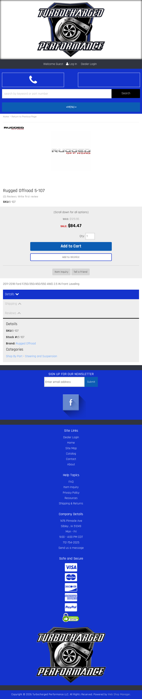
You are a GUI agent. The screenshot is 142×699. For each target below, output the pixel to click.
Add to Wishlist (71, 257)
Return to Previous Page (24, 116)
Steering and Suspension (41, 356)
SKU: (6, 202)
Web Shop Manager (119, 694)
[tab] (71, 107)
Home (6, 116)
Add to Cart (71, 246)
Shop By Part (14, 356)
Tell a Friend (80, 272)
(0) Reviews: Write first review (20, 196)
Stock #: (12, 337)
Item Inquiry (61, 272)
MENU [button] (71, 107)
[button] (71, 93)
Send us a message (71, 548)
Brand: (10, 343)
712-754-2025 (71, 542)
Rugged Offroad (26, 343)
